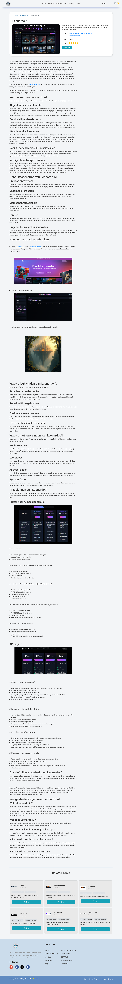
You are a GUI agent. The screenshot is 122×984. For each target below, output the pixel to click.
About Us (51, 3)
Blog (78, 3)
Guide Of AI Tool (35, 979)
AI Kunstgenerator (74, 33)
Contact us (48, 960)
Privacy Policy (65, 954)
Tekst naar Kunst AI (87, 33)
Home (44, 3)
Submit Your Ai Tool (51, 954)
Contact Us (71, 3)
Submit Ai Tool (61, 3)
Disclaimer (64, 964)
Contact (110, 979)
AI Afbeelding (24, 15)
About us (48, 957)
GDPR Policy (65, 957)
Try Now (67, 47)
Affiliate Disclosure (67, 960)
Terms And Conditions (68, 950)
